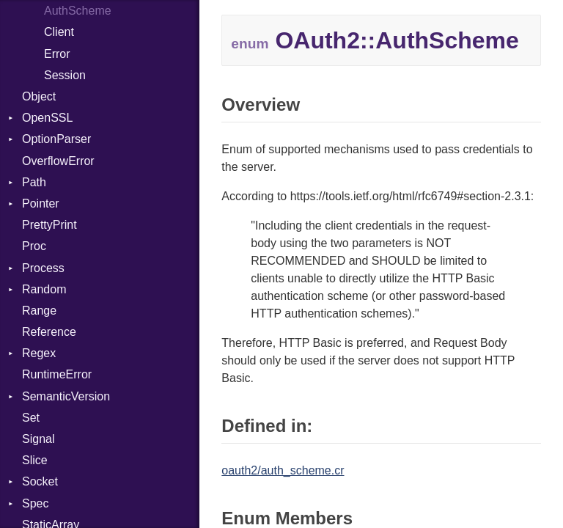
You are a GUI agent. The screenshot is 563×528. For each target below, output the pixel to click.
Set (31, 417)
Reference (49, 332)
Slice (35, 460)
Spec (35, 503)
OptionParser (56, 139)
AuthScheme (77, 10)
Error (57, 54)
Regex (39, 353)
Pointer (40, 203)
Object (39, 96)
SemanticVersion (66, 396)
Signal (38, 439)
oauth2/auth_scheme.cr (282, 470)
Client (59, 32)
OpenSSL (47, 117)
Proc (34, 246)
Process (43, 268)
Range (39, 310)
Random (44, 289)
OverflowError (58, 161)
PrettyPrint (49, 225)
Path (34, 182)
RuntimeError (57, 374)
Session (65, 75)
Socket (40, 481)
